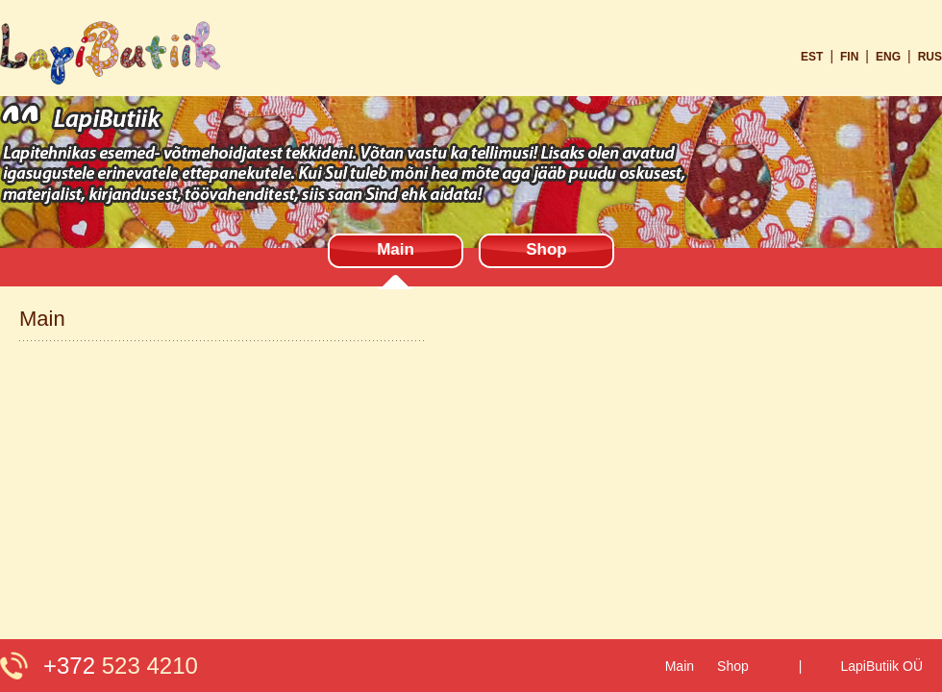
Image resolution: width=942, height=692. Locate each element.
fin (849, 56)
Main (395, 249)
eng (888, 56)
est (812, 56)
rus (930, 56)
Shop (546, 249)
